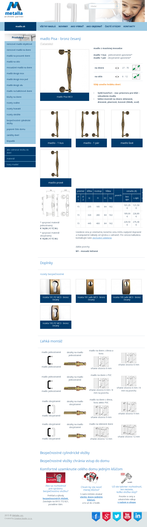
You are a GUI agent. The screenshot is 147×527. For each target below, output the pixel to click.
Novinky (63, 26)
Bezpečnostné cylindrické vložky (18, 122)
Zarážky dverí (13, 135)
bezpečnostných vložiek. (56, 498)
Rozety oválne (13, 102)
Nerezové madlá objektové (19, 44)
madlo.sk (20, 26)
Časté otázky (113, 26)
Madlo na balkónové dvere (19, 91)
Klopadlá (11, 141)
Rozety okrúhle (13, 114)
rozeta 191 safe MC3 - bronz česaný (91, 298)
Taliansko (46, 43)
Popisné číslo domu (16, 129)
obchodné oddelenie (102, 237)
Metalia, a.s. (17, 515)
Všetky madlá (48, 26)
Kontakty (129, 26)
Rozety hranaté (14, 108)
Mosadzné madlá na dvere (19, 67)
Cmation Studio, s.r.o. (23, 518)
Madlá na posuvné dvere (18, 55)
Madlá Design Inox (15, 73)
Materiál (11, 158)
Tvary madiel (12, 164)
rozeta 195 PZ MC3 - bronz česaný (56, 324)
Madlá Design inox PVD (17, 79)
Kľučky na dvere (14, 96)
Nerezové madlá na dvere (19, 49)
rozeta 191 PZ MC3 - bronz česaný (56, 298)
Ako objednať (94, 26)
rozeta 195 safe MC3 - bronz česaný (127, 298)
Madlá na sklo (13, 61)
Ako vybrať (77, 26)
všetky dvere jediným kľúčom (91, 498)
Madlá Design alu (15, 85)
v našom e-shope (127, 502)
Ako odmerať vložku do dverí (18, 151)
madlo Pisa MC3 (64, 97)
